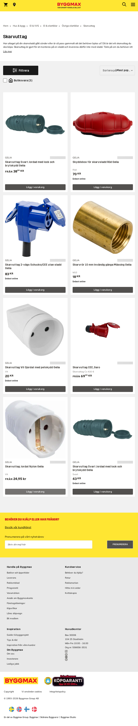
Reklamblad (13, 582)
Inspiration (13, 629)
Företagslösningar (16, 603)
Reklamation (71, 582)
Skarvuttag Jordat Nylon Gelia (24, 466)
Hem (5, 25)
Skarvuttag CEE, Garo (86, 367)
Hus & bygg (19, 25)
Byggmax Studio (68, 717)
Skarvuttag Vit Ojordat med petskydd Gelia (32, 367)
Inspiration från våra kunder (21, 645)
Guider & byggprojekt (18, 634)
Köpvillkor (12, 608)
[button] (48, 681)
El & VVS (34, 25)
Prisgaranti (12, 588)
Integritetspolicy (58, 691)
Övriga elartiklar (70, 25)
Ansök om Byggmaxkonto (20, 598)
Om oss (10, 653)
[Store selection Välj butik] (14, 5)
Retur (68, 577)
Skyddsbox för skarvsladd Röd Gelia (96, 162)
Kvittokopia (71, 593)
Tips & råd (12, 640)
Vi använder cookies (32, 691)
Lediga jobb (13, 663)
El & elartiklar (50, 25)
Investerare (12, 658)
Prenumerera (120, 544)
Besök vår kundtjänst (18, 527)
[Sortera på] (117, 70)
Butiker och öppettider (18, 572)
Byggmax (33, 717)
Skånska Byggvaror (49, 717)
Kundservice (73, 567)
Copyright (9, 691)
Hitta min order (73, 588)
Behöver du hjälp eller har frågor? (32, 519)
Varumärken (13, 593)
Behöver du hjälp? (74, 572)
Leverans (11, 577)
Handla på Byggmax (19, 567)
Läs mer (7, 51)
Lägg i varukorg (35, 187)
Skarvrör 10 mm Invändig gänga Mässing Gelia (102, 264)
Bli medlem (12, 618)
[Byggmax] (69, 5)
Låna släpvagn (14, 613)
